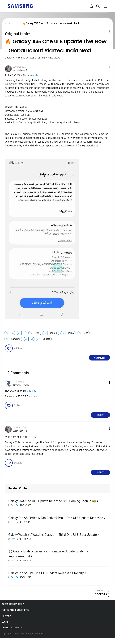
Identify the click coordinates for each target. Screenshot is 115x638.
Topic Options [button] (104, 31)
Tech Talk (33, 75)
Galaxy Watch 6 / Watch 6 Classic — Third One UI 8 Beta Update (52, 535)
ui (32, 339)
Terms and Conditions (15, 610)
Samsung (16, 339)
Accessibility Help (13, 604)
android (53, 333)
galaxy (71, 333)
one (86, 333)
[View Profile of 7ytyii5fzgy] (18, 381)
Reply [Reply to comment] (100, 415)
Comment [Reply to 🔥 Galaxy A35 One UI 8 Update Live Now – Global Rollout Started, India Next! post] (99, 357)
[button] (104, 67)
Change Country (12, 627)
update (46, 339)
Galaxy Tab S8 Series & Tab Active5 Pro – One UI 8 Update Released (55, 518)
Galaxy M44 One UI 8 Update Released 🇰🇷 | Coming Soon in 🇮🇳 (52, 501)
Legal (5, 622)
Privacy (6, 616)
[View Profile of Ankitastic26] (19, 67)
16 (12, 333)
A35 (37, 333)
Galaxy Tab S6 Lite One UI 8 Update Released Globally (46, 573)
